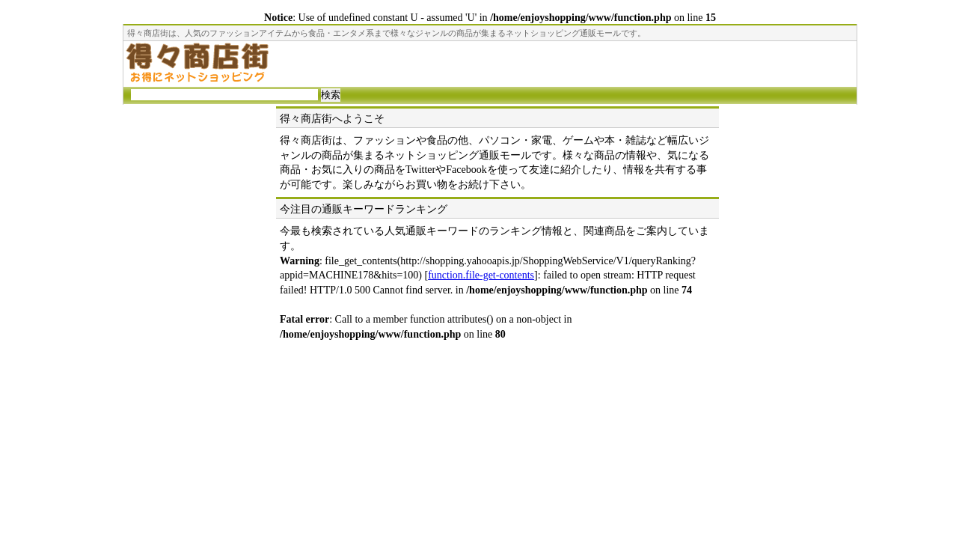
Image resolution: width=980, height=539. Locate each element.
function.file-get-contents (481, 275)
